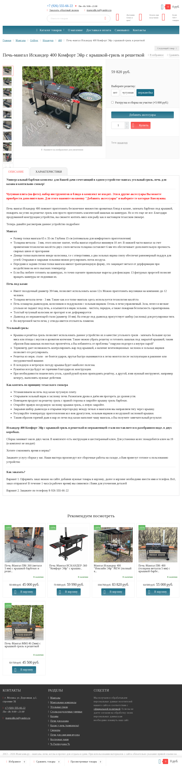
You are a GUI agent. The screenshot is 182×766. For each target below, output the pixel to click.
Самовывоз (122, 30)
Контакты (139, 30)
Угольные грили (59, 707)
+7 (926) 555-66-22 (60, 6)
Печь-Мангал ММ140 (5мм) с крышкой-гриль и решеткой (23, 645)
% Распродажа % (60, 744)
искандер (122, 142)
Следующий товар (167, 48)
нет (115, 92)
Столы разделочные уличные (66, 711)
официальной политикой (107, 709)
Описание (16, 171)
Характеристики (49, 171)
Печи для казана (59, 721)
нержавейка (145, 92)
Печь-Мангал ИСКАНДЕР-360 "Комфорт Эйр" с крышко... (68, 567)
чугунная (127, 92)
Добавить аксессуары (142, 114)
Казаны (54, 716)
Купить (144, 125)
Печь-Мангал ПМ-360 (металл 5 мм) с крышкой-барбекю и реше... (23, 568)
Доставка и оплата (98, 30)
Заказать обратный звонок (64, 10)
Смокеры (55, 730)
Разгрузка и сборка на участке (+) (139, 102)
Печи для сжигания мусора (65, 734)
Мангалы (55, 697)
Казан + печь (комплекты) (64, 725)
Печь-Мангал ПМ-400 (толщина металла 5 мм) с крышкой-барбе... (154, 568)
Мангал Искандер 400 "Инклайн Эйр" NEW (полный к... (112, 568)
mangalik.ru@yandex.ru (99, 10)
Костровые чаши (59, 739)
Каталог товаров (48, 30)
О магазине (75, 30)
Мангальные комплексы (63, 702)
